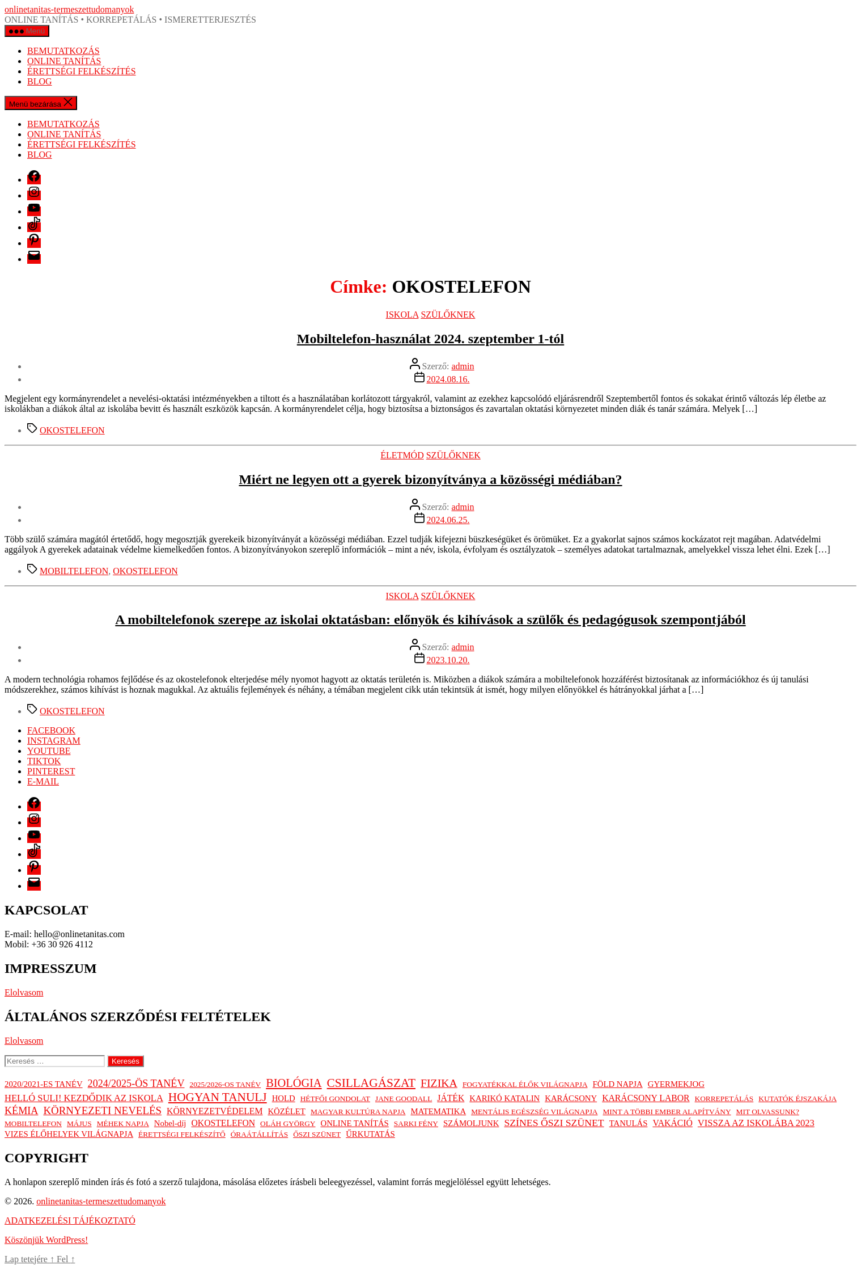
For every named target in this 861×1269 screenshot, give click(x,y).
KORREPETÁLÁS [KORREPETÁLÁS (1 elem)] (724, 1098)
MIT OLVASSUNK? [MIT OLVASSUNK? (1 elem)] (767, 1111)
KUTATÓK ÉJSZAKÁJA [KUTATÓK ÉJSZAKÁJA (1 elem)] (797, 1098)
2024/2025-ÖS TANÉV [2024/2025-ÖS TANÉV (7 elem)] (136, 1083)
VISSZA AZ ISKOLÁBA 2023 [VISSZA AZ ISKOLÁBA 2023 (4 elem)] (756, 1123)
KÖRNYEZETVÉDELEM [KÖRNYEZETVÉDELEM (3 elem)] (214, 1111)
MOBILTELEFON (74, 571)
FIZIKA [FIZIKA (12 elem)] (439, 1083)
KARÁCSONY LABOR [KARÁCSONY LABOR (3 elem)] (645, 1098)
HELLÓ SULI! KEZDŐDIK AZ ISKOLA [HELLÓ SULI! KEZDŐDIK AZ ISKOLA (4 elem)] (84, 1098)
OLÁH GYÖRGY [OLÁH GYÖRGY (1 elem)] (287, 1123)
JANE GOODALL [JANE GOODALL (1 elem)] (403, 1098)
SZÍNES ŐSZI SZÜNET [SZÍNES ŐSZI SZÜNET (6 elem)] (554, 1122)
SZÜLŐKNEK (448, 314)
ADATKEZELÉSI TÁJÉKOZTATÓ (70, 1220)
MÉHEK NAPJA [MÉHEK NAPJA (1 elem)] (123, 1123)
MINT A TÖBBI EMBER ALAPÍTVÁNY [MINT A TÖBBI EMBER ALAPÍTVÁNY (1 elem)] (667, 1111)
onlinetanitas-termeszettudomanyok (69, 9)
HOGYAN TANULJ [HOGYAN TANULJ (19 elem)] (217, 1097)
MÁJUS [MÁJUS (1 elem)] (79, 1123)
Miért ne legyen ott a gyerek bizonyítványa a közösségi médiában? (430, 479)
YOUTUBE (48, 751)
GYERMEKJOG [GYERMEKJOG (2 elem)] (676, 1084)
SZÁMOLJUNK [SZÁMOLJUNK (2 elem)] (471, 1123)
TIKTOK (44, 761)
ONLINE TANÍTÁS (64, 61)
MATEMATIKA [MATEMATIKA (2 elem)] (438, 1111)
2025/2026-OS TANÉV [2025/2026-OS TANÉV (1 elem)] (225, 1084)
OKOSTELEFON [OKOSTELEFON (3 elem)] (223, 1123)
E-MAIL (43, 781)
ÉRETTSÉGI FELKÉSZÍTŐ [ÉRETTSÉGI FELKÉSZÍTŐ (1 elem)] (182, 1134)
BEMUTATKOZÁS (63, 51)
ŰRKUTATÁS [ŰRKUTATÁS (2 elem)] (370, 1134)
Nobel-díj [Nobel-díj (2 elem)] (170, 1123)
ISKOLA (402, 314)
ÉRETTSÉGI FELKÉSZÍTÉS (81, 71)
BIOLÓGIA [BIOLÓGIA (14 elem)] (293, 1083)
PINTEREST (51, 771)
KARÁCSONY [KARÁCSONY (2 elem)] (571, 1098)
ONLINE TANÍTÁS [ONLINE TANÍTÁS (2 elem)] (354, 1123)
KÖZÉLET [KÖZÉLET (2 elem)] (286, 1111)
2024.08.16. (448, 379)
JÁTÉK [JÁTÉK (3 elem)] (450, 1098)
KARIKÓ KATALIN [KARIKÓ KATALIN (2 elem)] (504, 1098)
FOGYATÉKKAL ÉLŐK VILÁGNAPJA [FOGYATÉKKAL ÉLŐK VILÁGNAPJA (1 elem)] (525, 1084)
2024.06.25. (448, 520)
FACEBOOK (51, 730)
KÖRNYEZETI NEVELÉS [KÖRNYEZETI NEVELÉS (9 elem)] (102, 1110)
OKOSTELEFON (72, 430)
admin (462, 366)
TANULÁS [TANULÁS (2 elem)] (628, 1123)
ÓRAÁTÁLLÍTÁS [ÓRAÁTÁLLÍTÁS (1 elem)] (259, 1134)
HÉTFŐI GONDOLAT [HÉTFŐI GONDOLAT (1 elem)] (335, 1098)
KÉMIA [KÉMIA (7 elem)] (21, 1110)
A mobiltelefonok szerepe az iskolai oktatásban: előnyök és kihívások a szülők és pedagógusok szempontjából (430, 619)
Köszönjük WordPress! (46, 1240)
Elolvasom (24, 992)
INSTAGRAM (53, 740)
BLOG (39, 81)
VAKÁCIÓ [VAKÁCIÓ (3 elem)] (672, 1123)
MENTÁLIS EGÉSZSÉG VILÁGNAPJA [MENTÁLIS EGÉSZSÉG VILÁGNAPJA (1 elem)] (534, 1111)
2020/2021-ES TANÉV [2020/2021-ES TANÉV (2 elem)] (44, 1084)
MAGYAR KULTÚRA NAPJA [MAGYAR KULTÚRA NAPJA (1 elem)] (358, 1111)
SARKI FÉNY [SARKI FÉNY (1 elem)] (416, 1123)
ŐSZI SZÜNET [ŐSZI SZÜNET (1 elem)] (317, 1134)
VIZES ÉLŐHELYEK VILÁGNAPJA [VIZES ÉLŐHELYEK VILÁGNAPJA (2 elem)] (69, 1134)
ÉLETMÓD (401, 455)
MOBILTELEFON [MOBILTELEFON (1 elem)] (33, 1123)
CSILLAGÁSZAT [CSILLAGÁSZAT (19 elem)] (371, 1083)
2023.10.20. (448, 660)
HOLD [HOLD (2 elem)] (283, 1098)
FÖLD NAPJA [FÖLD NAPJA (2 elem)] (618, 1084)
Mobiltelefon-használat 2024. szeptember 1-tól (430, 338)
